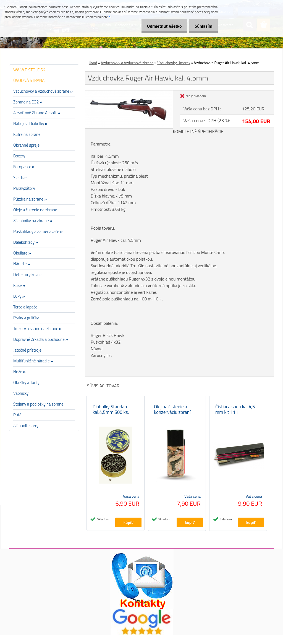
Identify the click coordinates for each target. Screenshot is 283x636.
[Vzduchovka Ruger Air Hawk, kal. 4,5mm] (129, 92)
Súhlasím (202, 26)
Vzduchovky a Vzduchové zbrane (127, 63)
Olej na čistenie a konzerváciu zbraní (172, 410)
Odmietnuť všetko (159, 26)
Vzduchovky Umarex (173, 63)
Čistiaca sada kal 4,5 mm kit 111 (235, 410)
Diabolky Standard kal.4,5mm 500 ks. (111, 410)
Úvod (93, 63)
